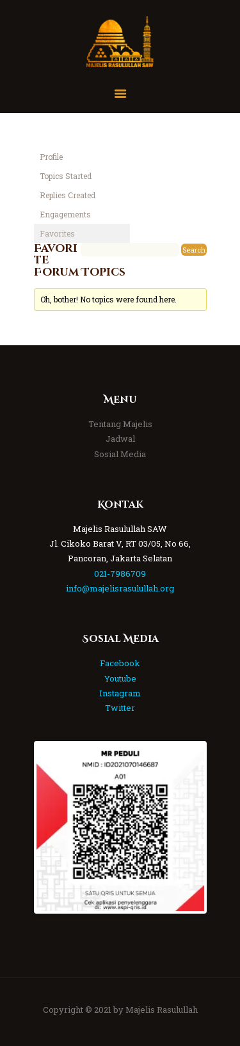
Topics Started (66, 176)
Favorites (57, 233)
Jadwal (120, 438)
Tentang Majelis (120, 424)
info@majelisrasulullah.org (120, 588)
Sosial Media (120, 454)
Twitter (120, 708)
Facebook (120, 663)
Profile (51, 157)
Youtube (120, 678)
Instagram (120, 693)
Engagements (65, 214)
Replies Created (67, 195)
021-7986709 (120, 573)
